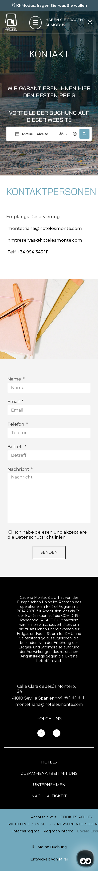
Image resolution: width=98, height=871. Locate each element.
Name (15, 378)
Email (14, 401)
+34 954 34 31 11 (70, 697)
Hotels (49, 762)
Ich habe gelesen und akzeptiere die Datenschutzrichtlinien (47, 535)
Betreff (16, 446)
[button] (84, 134)
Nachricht (19, 469)
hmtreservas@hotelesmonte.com (45, 240)
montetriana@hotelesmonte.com (45, 228)
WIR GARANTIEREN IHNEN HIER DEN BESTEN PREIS (49, 92)
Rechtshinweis (44, 817)
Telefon (16, 424)
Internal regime (26, 831)
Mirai (63, 859)
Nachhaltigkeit (49, 796)
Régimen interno (58, 831)
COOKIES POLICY (76, 817)
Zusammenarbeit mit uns (49, 773)
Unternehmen (49, 784)
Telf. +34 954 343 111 (28, 251)
